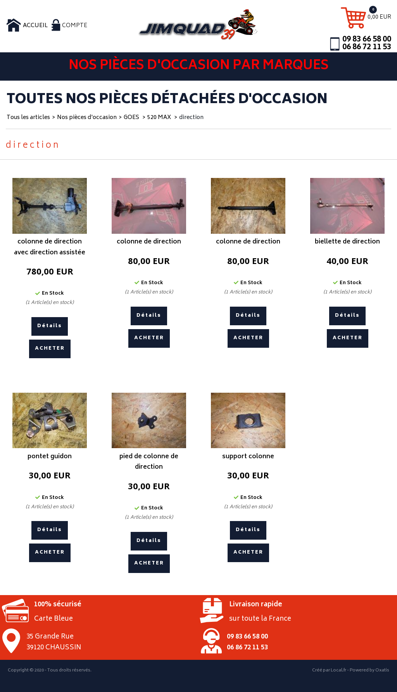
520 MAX (159, 118)
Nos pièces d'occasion (87, 118)
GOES (132, 118)
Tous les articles (28, 118)
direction (191, 118)
